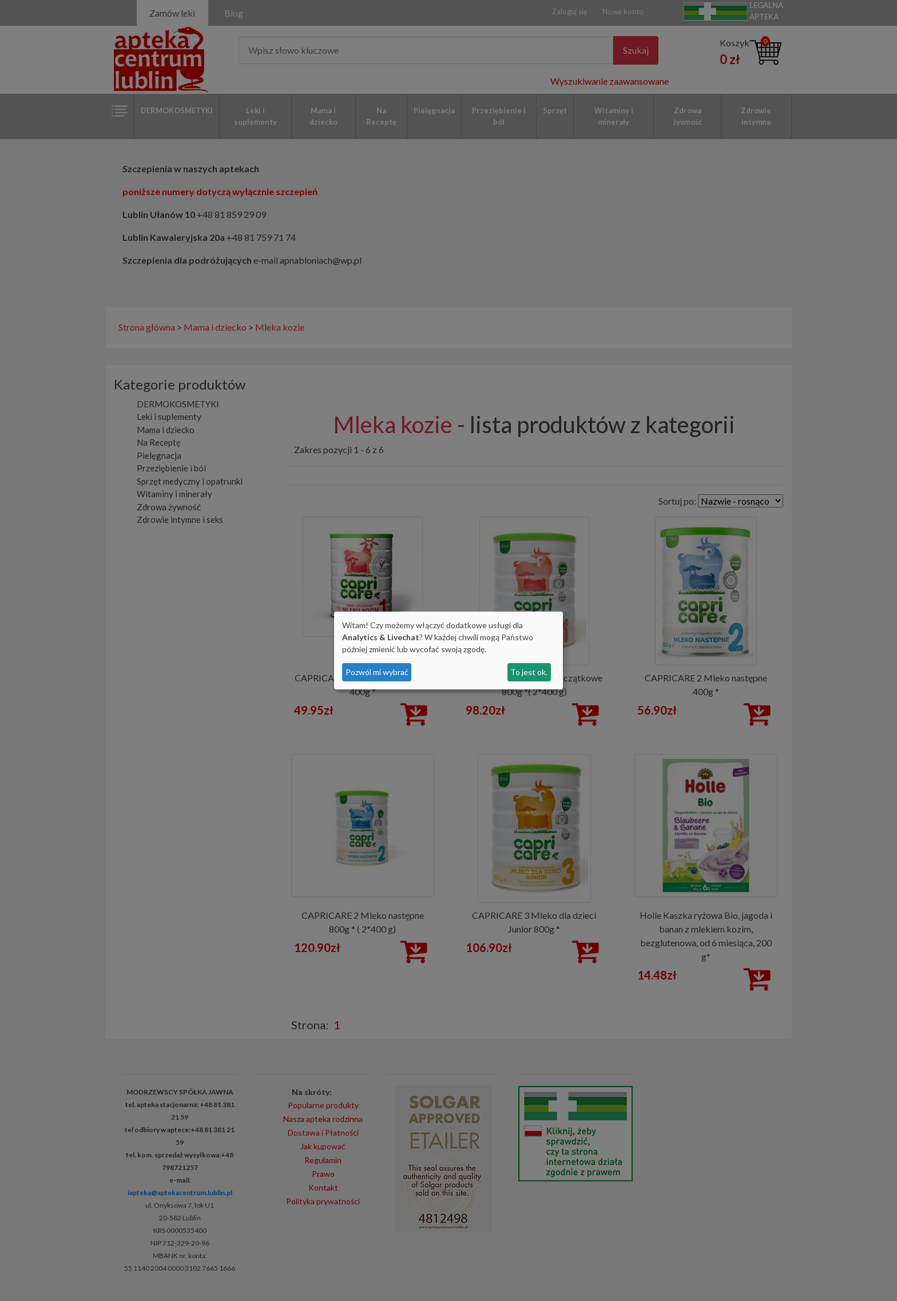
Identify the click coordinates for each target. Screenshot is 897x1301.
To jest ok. (528, 672)
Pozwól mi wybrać (377, 672)
